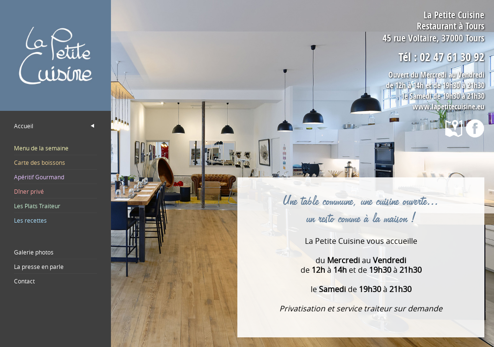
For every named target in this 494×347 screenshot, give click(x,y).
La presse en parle (39, 266)
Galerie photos (34, 252)
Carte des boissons (39, 162)
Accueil (23, 126)
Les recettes (30, 220)
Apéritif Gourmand (39, 177)
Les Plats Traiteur (37, 206)
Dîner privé (29, 191)
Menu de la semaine (41, 148)
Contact (24, 281)
